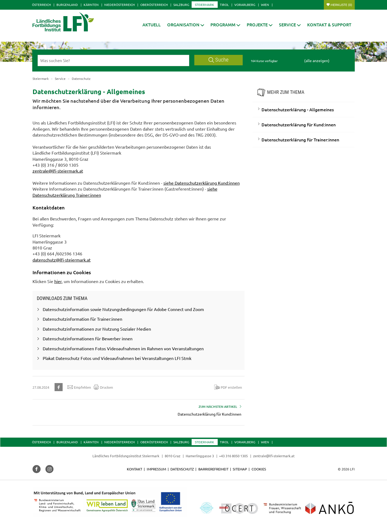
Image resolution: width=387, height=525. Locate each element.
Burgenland (67, 4)
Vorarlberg (244, 4)
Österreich (41, 4)
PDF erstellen (228, 387)
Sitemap (240, 469)
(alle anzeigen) (316, 60)
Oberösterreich (154, 4)
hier (58, 281)
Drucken (103, 387)
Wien (265, 4)
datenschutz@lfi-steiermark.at (62, 259)
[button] (186, 24)
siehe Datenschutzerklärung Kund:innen (201, 182)
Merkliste (341, 4)
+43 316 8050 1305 (233, 455)
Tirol (224, 4)
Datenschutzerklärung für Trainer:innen (300, 139)
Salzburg (181, 4)
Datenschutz (182, 469)
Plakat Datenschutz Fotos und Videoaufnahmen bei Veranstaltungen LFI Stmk (117, 358)
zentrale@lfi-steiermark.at (58, 170)
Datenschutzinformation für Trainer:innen (82, 319)
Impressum (156, 469)
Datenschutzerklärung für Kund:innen (298, 124)
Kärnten (91, 4)
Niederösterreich (119, 4)
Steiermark (204, 4)
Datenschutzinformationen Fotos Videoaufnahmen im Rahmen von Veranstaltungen (123, 348)
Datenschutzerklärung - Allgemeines (297, 109)
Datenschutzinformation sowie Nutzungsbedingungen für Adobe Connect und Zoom (123, 309)
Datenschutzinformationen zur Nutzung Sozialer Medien (97, 328)
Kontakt (134, 469)
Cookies (259, 469)
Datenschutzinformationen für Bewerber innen (87, 338)
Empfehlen (79, 387)
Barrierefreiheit (213, 469)
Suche (218, 60)
